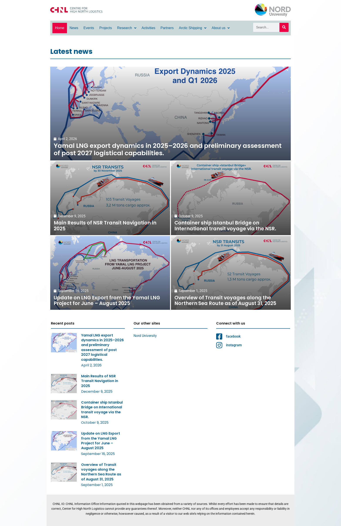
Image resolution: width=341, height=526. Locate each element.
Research (126, 28)
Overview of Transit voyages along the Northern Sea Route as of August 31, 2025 (101, 472)
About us (221, 28)
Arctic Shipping (193, 28)
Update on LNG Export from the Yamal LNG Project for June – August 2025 (100, 440)
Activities (148, 28)
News (74, 28)
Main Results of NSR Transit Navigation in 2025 (99, 381)
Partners (167, 28)
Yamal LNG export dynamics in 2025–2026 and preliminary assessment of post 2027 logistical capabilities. (102, 347)
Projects (105, 28)
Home (59, 28)
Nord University (145, 336)
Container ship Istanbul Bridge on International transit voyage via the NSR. (102, 409)
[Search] (284, 27)
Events (89, 28)
